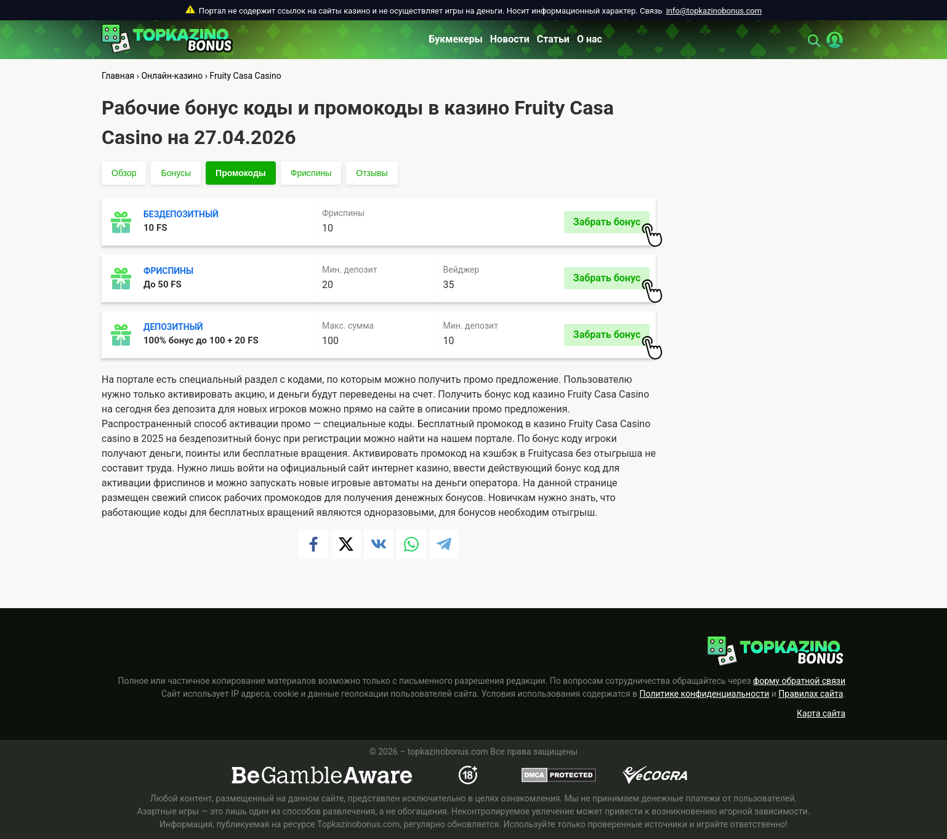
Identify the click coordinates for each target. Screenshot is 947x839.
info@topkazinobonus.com (714, 10)
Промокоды (241, 173)
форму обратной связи (799, 681)
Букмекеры (456, 39)
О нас (589, 39)
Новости (510, 39)
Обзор (123, 173)
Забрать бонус (611, 224)
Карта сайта (821, 713)
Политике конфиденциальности (705, 694)
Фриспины (311, 173)
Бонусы (176, 173)
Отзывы (371, 173)
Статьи (553, 39)
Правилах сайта (810, 694)
